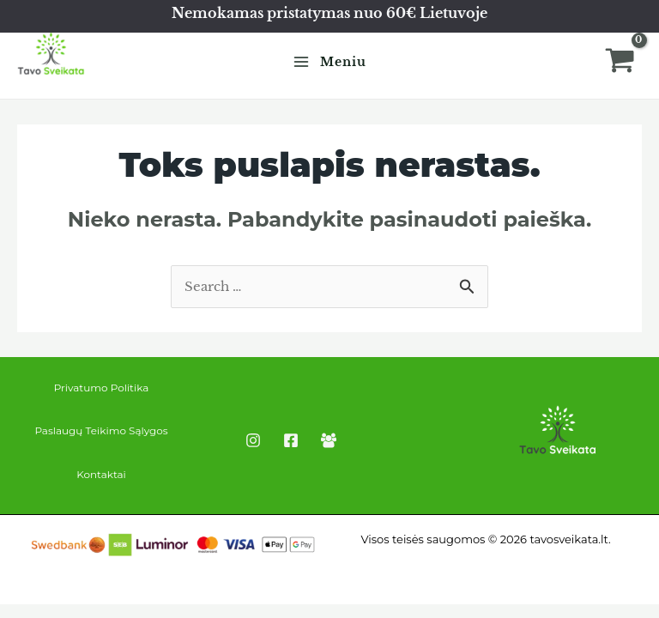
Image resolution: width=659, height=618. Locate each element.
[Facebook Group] (328, 440)
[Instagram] (253, 440)
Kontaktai (101, 474)
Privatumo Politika (101, 387)
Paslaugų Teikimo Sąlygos (100, 430)
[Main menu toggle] (329, 62)
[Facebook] (291, 440)
